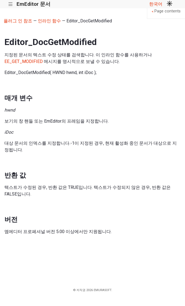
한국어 (155, 4)
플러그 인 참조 (18, 20)
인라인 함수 (49, 20)
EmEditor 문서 (33, 4)
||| (10, 4)
